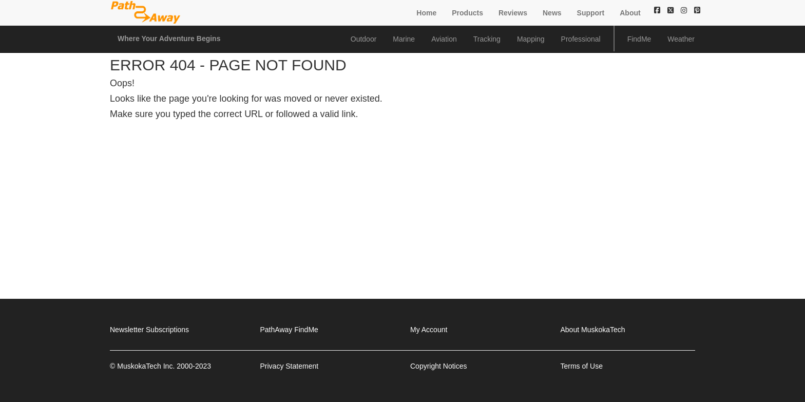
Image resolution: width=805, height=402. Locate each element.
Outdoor (364, 39)
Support (591, 13)
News (552, 13)
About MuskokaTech (593, 330)
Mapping (531, 39)
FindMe (639, 39)
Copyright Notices (438, 366)
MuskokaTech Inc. (146, 366)
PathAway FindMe (289, 330)
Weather (681, 39)
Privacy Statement (289, 366)
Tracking (487, 39)
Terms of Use (582, 366)
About (630, 13)
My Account (428, 330)
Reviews (513, 13)
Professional (581, 39)
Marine (404, 39)
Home (426, 13)
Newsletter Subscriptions (149, 330)
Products (467, 13)
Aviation (444, 39)
